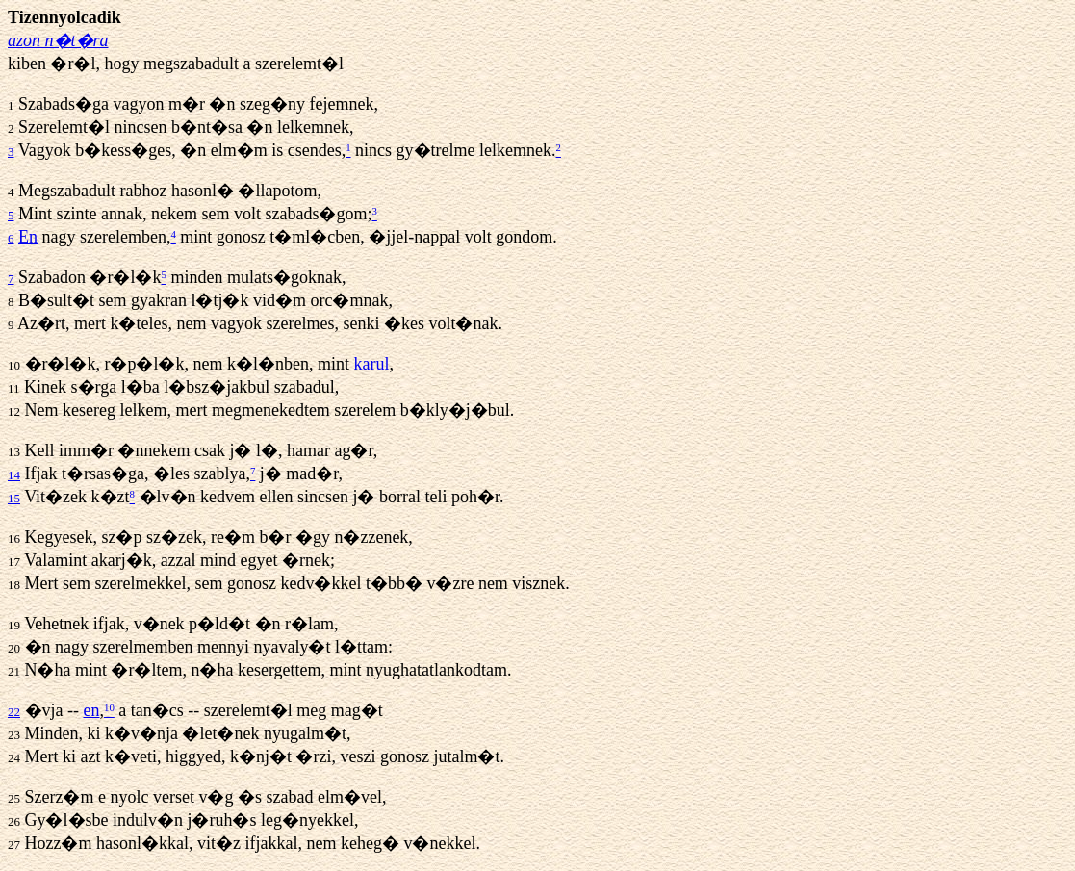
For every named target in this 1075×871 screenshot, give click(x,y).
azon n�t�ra (58, 40)
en (91, 710)
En (28, 236)
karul (371, 363)
